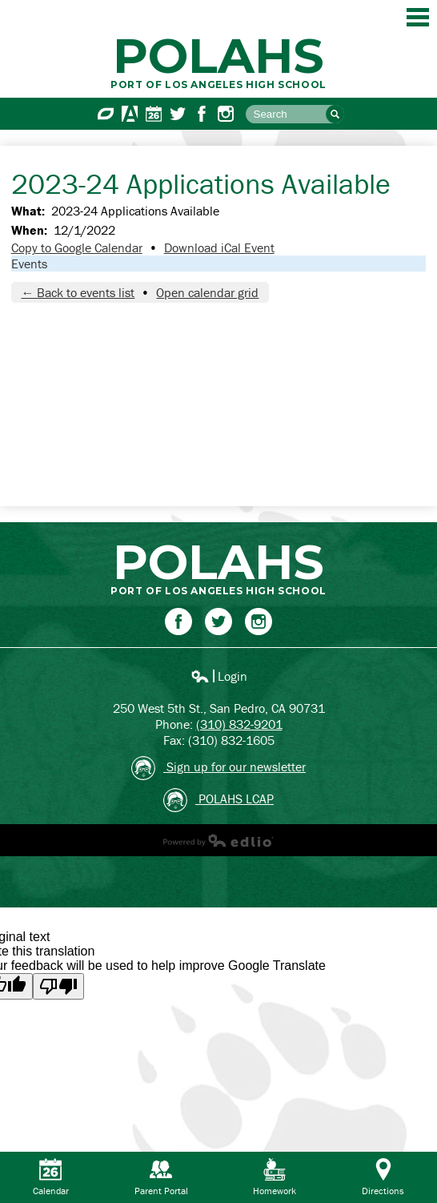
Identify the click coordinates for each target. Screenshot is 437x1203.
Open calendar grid (207, 292)
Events (29, 263)
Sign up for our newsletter (218, 768)
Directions (383, 1177)
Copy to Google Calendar (76, 247)
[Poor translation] (58, 986)
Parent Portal (161, 1177)
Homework (274, 1177)
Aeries (130, 114)
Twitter (178, 114)
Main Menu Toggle (418, 17)
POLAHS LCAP (218, 800)
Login (218, 676)
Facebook (202, 114)
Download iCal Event (219, 247)
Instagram (226, 114)
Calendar (154, 114)
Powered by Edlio (218, 840)
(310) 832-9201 (239, 724)
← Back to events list (77, 292)
